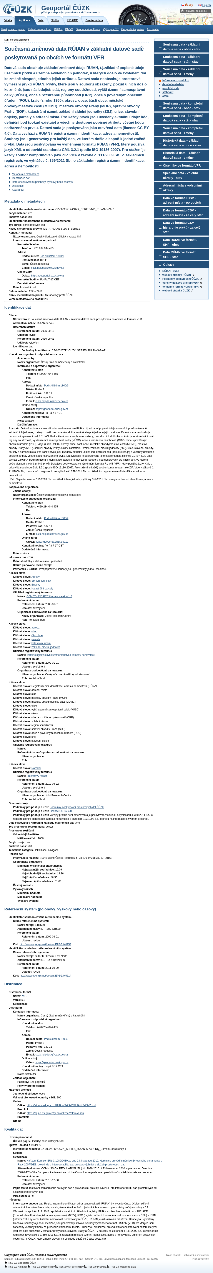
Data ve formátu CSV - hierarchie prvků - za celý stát (181, 227)
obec (34, 631)
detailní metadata (173, 84)
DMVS (69, 29)
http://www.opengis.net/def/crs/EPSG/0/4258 (45, 944)
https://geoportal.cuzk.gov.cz (47, 275)
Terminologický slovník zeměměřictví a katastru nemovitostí (61, 654)
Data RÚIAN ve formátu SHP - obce (180, 242)
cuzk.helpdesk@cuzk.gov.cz (47, 267)
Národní (36, 768)
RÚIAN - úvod (170, 271)
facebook (131, 1259)
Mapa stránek (173, 1255)
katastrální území (41, 643)
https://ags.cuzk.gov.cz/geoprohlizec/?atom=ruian (55, 1113)
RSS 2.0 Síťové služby (69, 1266)
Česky (189, 5)
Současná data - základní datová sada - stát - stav (181, 59)
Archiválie (153, 29)
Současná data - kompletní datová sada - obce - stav (183, 106)
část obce (37, 635)
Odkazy (168, 264)
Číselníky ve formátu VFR (182, 165)
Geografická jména (132, 29)
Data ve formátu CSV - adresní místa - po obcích (182, 200)
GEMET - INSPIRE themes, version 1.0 (49, 596)
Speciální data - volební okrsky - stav (180, 175)
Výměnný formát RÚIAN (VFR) (182, 286)
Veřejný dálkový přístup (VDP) (182, 282)
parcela (36, 639)
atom (165, 96)
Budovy (36, 584)
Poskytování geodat (13, 29)
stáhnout (167, 92)
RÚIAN (58, 29)
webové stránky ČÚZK (177, 290)
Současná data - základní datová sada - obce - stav (181, 47)
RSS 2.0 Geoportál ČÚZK (20, 1263)
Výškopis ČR (110, 29)
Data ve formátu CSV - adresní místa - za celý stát (183, 213)
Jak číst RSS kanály (147, 1259)
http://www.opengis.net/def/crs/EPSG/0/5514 (45, 975)
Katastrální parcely (42, 588)
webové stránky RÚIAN (178, 275)
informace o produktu (175, 80)
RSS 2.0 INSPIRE (95, 1266)
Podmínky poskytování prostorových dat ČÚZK (77, 807)
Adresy (36, 576)
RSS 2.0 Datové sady (41, 1266)
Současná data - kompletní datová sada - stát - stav (183, 118)
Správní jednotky (41, 580)
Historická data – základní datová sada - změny (182, 155)
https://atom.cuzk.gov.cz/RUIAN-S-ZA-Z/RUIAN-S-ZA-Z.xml (61, 1105)
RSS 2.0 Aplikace (15, 1266)
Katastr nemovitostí (40, 29)
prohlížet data (170, 88)
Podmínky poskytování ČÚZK (182, 278)
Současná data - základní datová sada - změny (181, 71)
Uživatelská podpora (114, 1259)
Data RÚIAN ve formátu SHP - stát (180, 254)
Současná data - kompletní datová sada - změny (183, 130)
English (206, 5)
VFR (24, 996)
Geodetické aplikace (88, 29)
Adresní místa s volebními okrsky (182, 188)
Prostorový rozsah (37, 775)
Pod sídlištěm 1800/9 (52, 256)
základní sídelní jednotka (46, 647)
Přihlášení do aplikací (196, 11)
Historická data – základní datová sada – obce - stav (182, 143)
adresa (36, 627)
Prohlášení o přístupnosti (196, 1255)
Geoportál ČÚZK (70, 9)
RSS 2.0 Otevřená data (121, 1266)
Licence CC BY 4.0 (61, 811)
